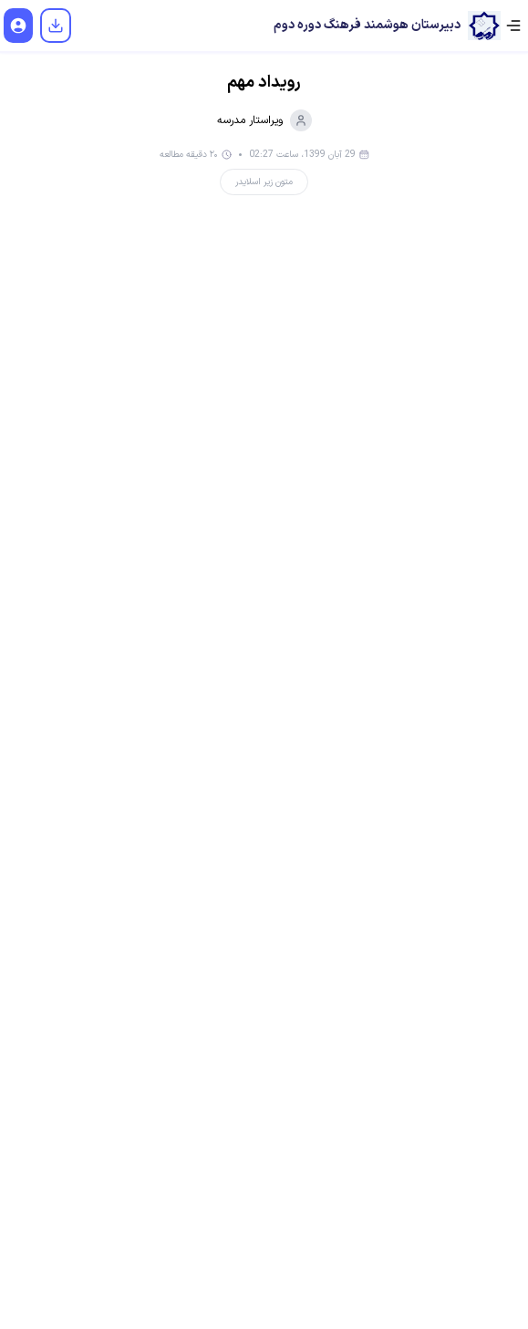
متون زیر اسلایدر (264, 182)
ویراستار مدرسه (264, 120)
